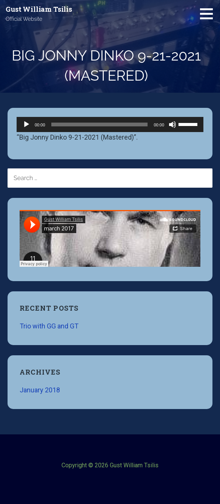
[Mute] (172, 124)
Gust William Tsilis (39, 9)
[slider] (99, 124)
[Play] (26, 124)
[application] (110, 124)
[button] (209, 13)
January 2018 (40, 390)
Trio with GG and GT (49, 326)
